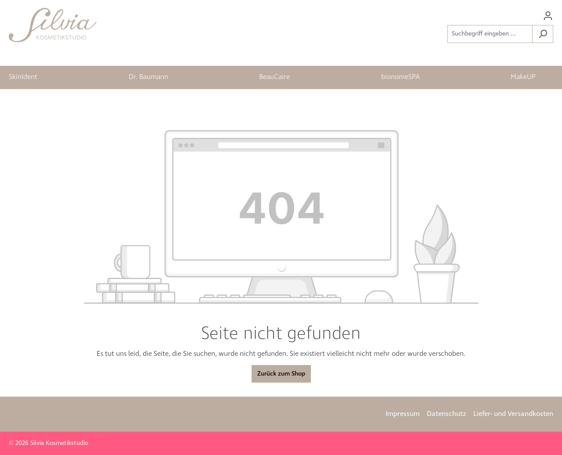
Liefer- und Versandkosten (513, 414)
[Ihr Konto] (547, 16)
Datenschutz (446, 414)
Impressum (402, 414)
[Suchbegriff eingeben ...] (490, 34)
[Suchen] (542, 34)
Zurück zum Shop (281, 374)
